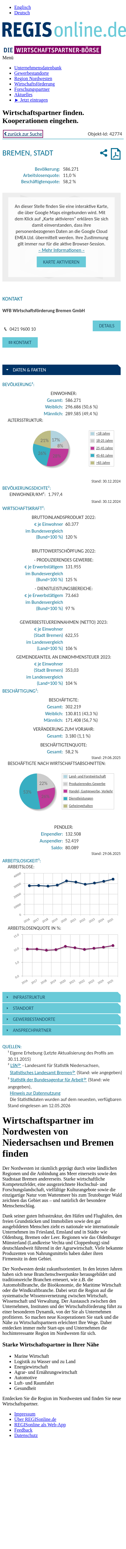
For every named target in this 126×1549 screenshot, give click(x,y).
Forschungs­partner (32, 89)
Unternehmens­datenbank (38, 67)
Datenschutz (26, 1435)
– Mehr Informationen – (61, 250)
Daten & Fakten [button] (29, 370)
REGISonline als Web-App (40, 1424)
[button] (61, 261)
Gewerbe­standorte (31, 73)
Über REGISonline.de (35, 1419)
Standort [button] (23, 1008)
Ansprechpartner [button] (32, 1030)
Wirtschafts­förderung (34, 83)
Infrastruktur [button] (29, 997)
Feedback (23, 1430)
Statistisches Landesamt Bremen (42, 1072)
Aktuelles (23, 94)
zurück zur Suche (23, 134)
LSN (15, 1065)
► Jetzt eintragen (31, 99)
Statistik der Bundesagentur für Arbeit (48, 1080)
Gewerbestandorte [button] (34, 1019)
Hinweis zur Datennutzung (35, 1093)
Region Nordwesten (33, 78)
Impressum (24, 1413)
